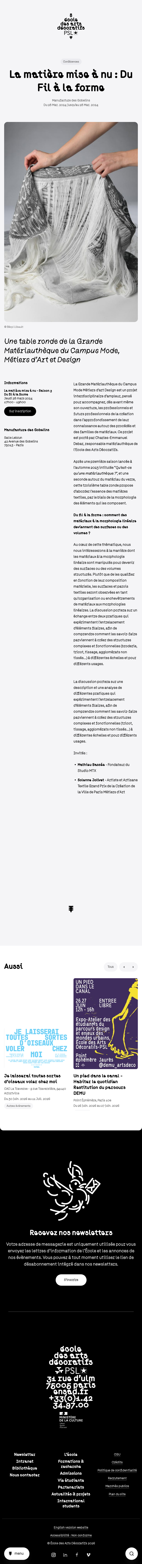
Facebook (76, 1554)
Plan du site (117, 1494)
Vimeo (88, 1554)
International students (71, 1503)
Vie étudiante (71, 1480)
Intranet (24, 1461)
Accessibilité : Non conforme (71, 1535)
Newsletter (24, 1455)
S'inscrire (71, 1279)
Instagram (53, 1554)
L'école (70, 1455)
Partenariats (71, 1487)
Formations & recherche (71, 1464)
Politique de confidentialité (117, 1470)
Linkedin (65, 1554)
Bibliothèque (24, 1468)
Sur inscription (20, 411)
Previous (124, 967)
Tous (111, 966)
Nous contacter (25, 1475)
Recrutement (117, 1478)
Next (133, 967)
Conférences (71, 61)
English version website (71, 1527)
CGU (117, 1454)
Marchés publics (117, 1486)
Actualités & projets (70, 1494)
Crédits (117, 1462)
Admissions (71, 1473)
